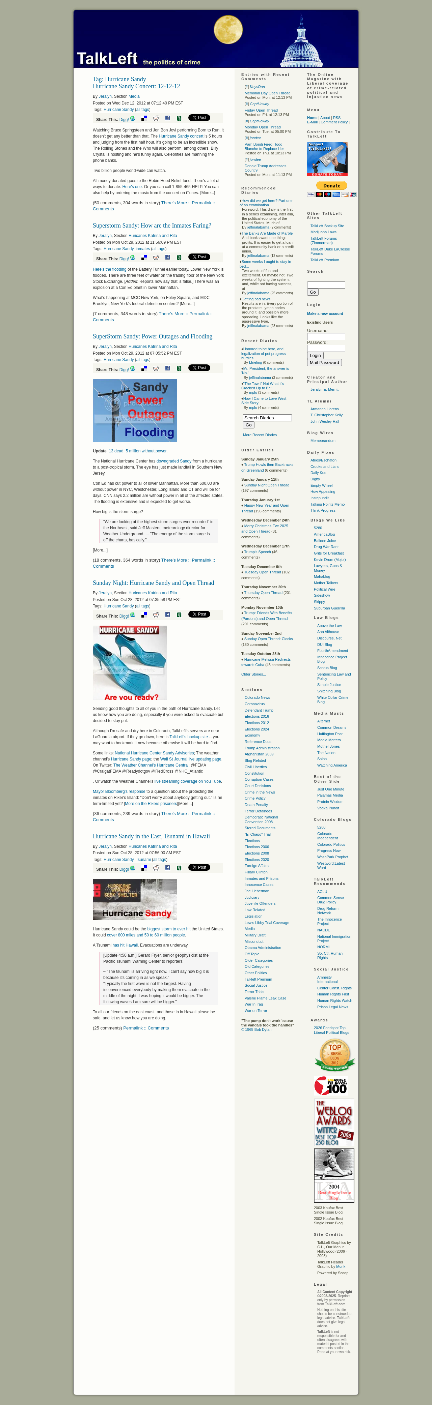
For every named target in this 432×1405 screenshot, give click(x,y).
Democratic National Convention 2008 (261, 819)
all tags (142, 109)
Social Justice (256, 985)
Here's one (132, 186)
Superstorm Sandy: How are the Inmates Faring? (152, 225)
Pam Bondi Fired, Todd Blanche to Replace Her (264, 146)
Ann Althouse (328, 632)
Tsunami (143, 859)
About (325, 118)
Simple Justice (329, 685)
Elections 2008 (257, 853)
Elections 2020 (257, 860)
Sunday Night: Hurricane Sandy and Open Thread (153, 582)
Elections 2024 (257, 729)
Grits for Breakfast (329, 553)
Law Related (255, 910)
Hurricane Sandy (119, 109)
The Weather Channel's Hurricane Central (151, 765)
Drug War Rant (326, 547)
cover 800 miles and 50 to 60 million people (146, 935)
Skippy (319, 602)
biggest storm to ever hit (168, 929)
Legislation (254, 916)
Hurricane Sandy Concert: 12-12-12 (136, 86)
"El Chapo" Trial (258, 834)
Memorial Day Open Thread (268, 93)
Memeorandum (322, 441)
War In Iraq (254, 1004)
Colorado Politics (331, 844)
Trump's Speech (257, 552)
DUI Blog (324, 644)
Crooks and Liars (324, 467)
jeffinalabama (258, 227)
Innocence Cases (259, 885)
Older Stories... (253, 674)
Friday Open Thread (261, 110)
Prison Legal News (332, 1007)
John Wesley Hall (324, 421)
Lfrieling (255, 362)
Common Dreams (331, 727)
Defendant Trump (259, 710)
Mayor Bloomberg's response (119, 791)
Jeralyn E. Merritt (324, 389)
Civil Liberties (256, 767)
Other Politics (256, 973)
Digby (315, 479)
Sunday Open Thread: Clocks (268, 639)
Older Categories (259, 960)
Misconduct (254, 941)
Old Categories (257, 966)
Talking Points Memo (327, 504)
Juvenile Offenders (260, 903)
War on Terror (256, 1011)
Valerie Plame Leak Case (265, 998)
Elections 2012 (257, 723)
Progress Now (329, 850)
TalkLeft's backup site (188, 737)
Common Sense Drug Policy (330, 900)
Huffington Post (330, 734)
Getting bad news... (258, 299)
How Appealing (322, 491)
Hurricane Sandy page (131, 759)
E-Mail (312, 122)
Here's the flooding (110, 269)
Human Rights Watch (334, 1000)
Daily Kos (318, 473)
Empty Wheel (321, 485)
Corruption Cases (259, 779)
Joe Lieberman (257, 891)
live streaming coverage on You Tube (188, 781)
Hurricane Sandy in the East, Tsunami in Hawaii (151, 836)
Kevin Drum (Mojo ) (330, 560)
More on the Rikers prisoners (151, 803)
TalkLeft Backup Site (327, 226)
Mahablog (322, 576)
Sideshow (322, 595)
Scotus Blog (327, 668)
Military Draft (255, 935)
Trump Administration (262, 748)
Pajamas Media (330, 795)
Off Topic (252, 954)
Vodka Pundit (328, 808)
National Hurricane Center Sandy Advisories (154, 753)
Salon (322, 759)
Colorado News (257, 697)
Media (134, 96)
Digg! (124, 119)
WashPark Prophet (332, 857)
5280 (318, 528)
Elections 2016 (257, 716)
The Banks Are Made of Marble (267, 233)
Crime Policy (255, 798)
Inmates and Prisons (261, 878)
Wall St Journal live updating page (190, 759)
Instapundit (319, 498)
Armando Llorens (324, 409)
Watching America (332, 765)
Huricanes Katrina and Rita (153, 235)
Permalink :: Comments (146, 1027)
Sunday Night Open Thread (267, 485)
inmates (143, 248)
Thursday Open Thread (263, 593)
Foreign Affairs (257, 866)
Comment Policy (334, 122)
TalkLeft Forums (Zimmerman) (323, 240)
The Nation (326, 753)
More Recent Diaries (260, 435)
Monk (340, 1266)
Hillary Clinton (256, 872)
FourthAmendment (332, 651)
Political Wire (324, 589)
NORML (324, 947)
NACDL (323, 930)
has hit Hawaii (125, 945)
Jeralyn (105, 96)
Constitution (254, 773)
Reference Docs (258, 742)
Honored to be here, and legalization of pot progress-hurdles (264, 353)
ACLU (322, 892)
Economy (252, 735)
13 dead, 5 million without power (137, 451)
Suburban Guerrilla (329, 608)
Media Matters (329, 740)
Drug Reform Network (328, 910)
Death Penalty (256, 805)
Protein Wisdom (330, 802)
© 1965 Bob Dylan (256, 1029)
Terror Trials (254, 992)
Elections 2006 (257, 847)
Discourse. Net (329, 638)
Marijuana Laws (323, 232)
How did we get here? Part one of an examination (266, 203)
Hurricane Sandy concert (181, 136)
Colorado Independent (327, 836)
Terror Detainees (258, 811)
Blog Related (255, 760)
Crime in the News (260, 792)
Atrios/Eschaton (323, 460)
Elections (252, 841)
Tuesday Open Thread (262, 572)
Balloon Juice (325, 541)
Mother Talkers (326, 583)
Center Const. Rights (334, 988)
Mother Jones (328, 746)
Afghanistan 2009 (259, 754)
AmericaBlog (324, 534)
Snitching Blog (329, 691)
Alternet (323, 721)
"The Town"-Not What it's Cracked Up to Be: (262, 386)
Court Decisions (258, 786)
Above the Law (329, 626)
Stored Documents (260, 828)
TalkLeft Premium (324, 260)
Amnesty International (327, 979)
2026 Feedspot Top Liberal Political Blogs (331, 1030)
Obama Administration (263, 948)
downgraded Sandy (175, 461)
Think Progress (322, 510)
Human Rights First (333, 994)
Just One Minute (330, 789)
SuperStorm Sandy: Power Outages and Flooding (152, 336)
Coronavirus (255, 704)
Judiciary (252, 897)
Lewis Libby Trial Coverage (267, 923)
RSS (337, 118)
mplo (253, 392)
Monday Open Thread (263, 127)
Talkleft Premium (258, 979)
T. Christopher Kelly (326, 415)
